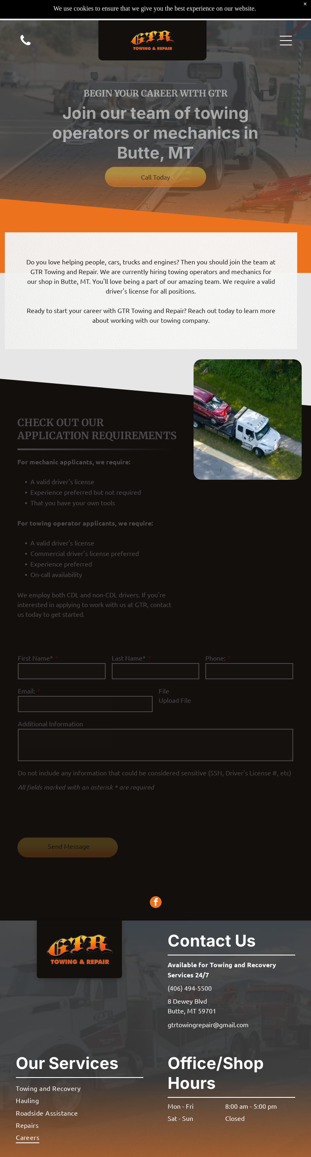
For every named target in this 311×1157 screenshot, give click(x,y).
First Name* (35, 658)
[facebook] (156, 903)
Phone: (215, 658)
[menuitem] (79, 1088)
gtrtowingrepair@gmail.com (208, 1024)
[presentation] (79, 813)
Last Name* (129, 658)
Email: (26, 691)
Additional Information (50, 723)
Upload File (175, 700)
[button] (286, 20)
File (164, 691)
